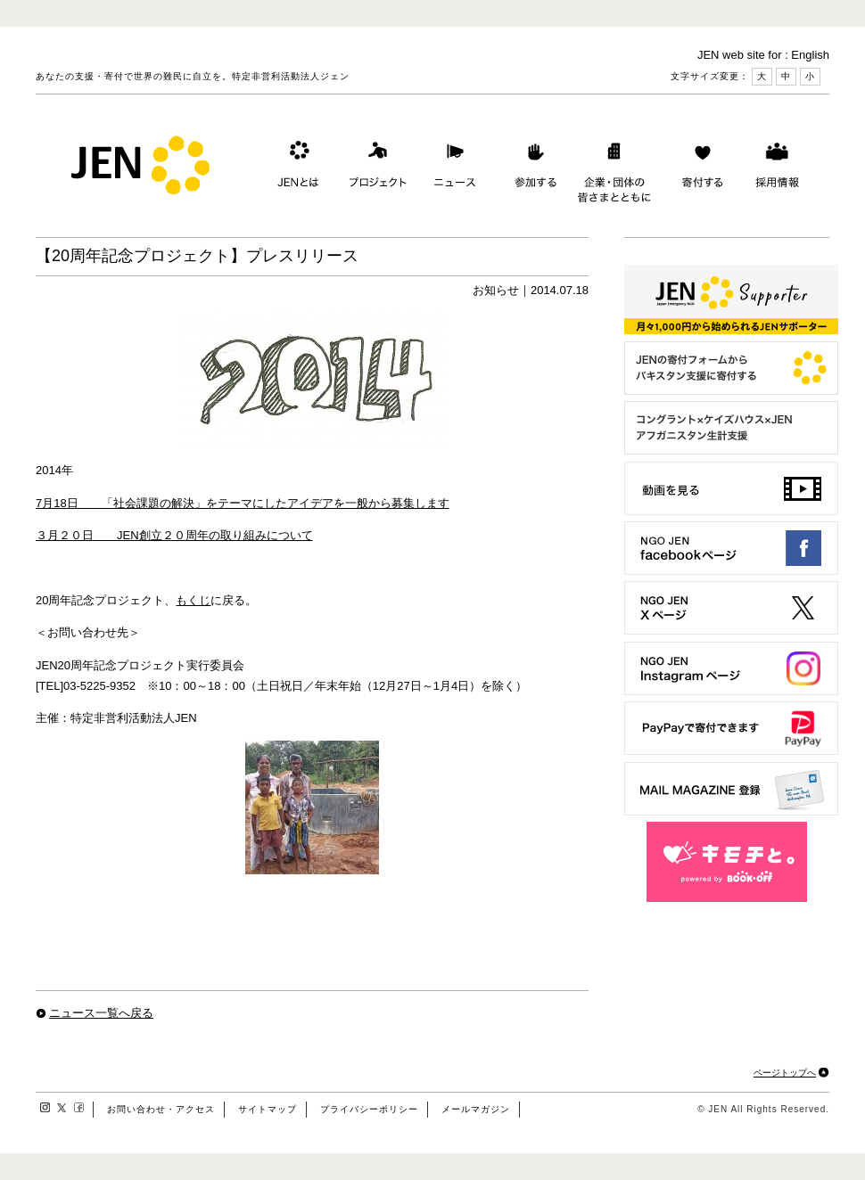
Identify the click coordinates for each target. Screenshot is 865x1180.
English (810, 54)
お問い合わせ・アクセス (161, 1109)
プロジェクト (374, 168)
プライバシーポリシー (369, 1109)
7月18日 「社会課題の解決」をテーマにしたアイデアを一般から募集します (242, 503)
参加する (531, 168)
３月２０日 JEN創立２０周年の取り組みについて (174, 535)
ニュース (453, 168)
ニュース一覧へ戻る (101, 1013)
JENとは (296, 168)
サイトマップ (267, 1109)
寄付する (698, 168)
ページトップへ (785, 1073)
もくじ (193, 600)
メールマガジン (475, 1109)
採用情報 (777, 168)
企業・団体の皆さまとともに (615, 168)
